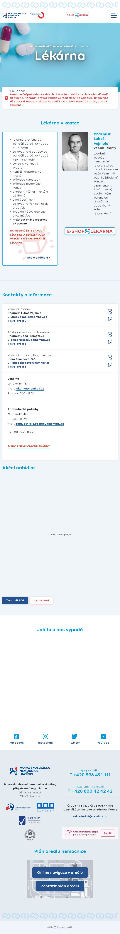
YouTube (103, 739)
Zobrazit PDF (15, 600)
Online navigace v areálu (60, 872)
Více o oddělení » (38, 257)
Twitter (74, 739)
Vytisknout (41, 600)
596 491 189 (18, 320)
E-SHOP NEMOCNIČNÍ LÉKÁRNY (29, 446)
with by (60, 927)
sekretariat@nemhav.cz (90, 816)
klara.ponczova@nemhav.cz (30, 362)
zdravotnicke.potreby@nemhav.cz (40, 423)
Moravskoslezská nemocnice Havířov (54, 46)
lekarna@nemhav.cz (30, 388)
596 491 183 (18, 343)
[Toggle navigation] (114, 15)
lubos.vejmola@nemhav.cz (28, 317)
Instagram (45, 739)
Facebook (17, 739)
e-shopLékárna (77, 15)
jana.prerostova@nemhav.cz (30, 340)
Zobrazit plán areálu (60, 885)
